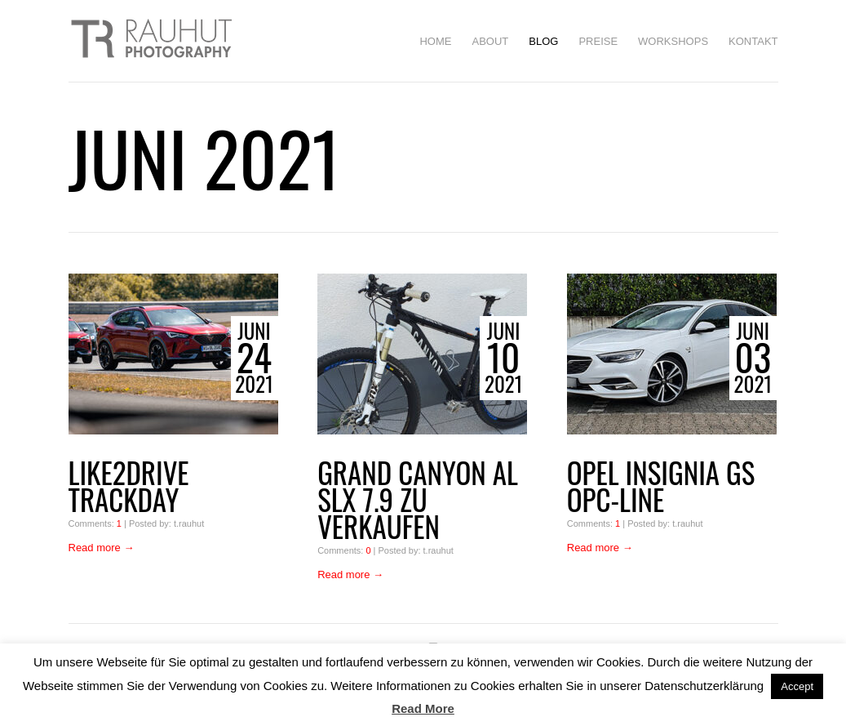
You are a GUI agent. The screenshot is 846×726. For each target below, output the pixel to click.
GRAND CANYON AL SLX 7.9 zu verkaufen (417, 499)
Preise (598, 41)
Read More (423, 708)
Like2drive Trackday (129, 486)
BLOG (543, 41)
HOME (435, 41)
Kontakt (753, 41)
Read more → (102, 547)
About (490, 41)
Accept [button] (797, 686)
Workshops (673, 41)
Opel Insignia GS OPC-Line (661, 486)
